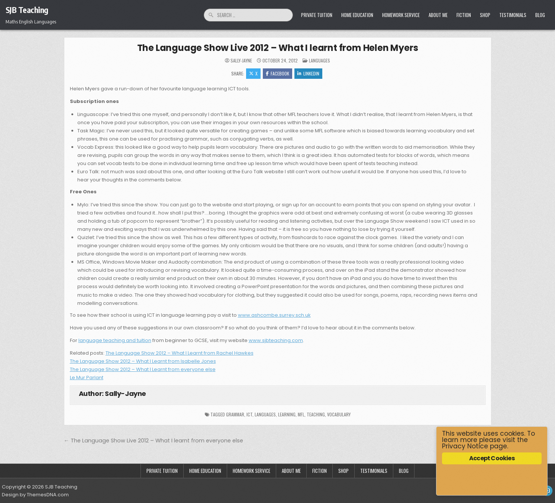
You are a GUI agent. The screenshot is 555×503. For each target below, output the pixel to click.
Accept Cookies (491, 458)
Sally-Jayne (241, 60)
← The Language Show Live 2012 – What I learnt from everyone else (153, 440)
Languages (319, 60)
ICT (249, 414)
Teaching (316, 414)
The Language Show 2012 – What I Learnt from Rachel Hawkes (180, 353)
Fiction (463, 15)
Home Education (357, 15)
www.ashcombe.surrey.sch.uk (274, 315)
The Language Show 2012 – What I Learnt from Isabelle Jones (143, 361)
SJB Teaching (27, 9)
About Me (438, 15)
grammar (235, 414)
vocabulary (339, 414)
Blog (540, 15)
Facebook (277, 73)
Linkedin (308, 73)
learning (287, 414)
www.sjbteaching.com (276, 340)
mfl (301, 414)
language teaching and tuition (114, 340)
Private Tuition (316, 15)
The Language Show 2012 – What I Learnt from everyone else (143, 369)
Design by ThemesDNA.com (35, 494)
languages (265, 414)
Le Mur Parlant (86, 377)
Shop (485, 15)
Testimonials (512, 15)
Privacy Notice (465, 446)
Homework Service (401, 15)
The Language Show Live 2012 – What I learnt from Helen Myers (277, 48)
